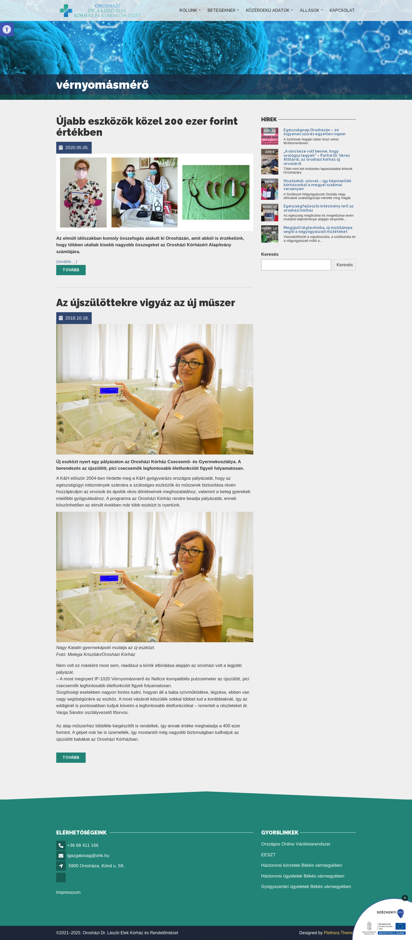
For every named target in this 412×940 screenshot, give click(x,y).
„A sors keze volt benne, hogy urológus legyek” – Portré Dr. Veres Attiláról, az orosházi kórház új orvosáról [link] (317, 157)
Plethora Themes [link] (340, 933)
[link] (7, 29)
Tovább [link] (71, 270)
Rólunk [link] (188, 10)
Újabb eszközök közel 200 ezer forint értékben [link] (147, 126)
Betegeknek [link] (221, 10)
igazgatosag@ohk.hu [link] (88, 855)
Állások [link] (309, 10)
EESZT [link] (268, 854)
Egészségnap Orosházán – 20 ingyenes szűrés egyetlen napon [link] (315, 132)
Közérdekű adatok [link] (267, 10)
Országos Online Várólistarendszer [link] (296, 844)
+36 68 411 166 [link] (83, 845)
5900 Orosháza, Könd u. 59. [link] (97, 865)
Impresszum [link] (68, 892)
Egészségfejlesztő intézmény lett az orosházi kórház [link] (319, 208)
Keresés (270, 254)
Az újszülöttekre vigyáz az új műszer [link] (145, 303)
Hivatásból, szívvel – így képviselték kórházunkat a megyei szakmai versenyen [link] (317, 185)
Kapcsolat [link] (342, 10)
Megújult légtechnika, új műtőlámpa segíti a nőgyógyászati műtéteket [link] (318, 230)
